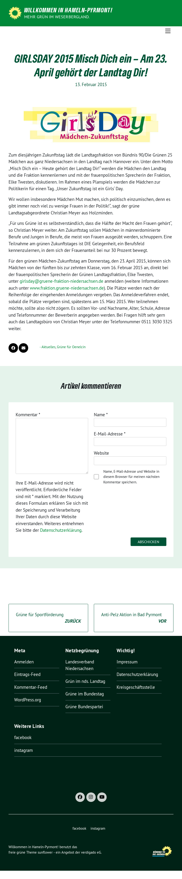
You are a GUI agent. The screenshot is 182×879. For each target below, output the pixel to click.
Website (101, 453)
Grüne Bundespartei (84, 706)
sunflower (45, 852)
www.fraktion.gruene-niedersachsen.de (67, 288)
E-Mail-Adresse (110, 434)
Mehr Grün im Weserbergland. (57, 16)
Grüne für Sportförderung (48, 618)
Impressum (127, 662)
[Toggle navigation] (167, 31)
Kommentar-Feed (30, 687)
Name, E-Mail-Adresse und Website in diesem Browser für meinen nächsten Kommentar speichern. (131, 476)
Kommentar (28, 414)
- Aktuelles (47, 347)
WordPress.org (27, 700)
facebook (23, 737)
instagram (23, 750)
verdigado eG (91, 852)
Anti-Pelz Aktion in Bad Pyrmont (133, 618)
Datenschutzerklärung (61, 530)
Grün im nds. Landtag (85, 681)
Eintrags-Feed (27, 674)
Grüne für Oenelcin (71, 347)
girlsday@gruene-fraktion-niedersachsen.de (61, 281)
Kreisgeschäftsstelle (136, 687)
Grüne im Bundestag (84, 694)
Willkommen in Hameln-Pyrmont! (68, 10)
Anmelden (24, 662)
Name (101, 414)
